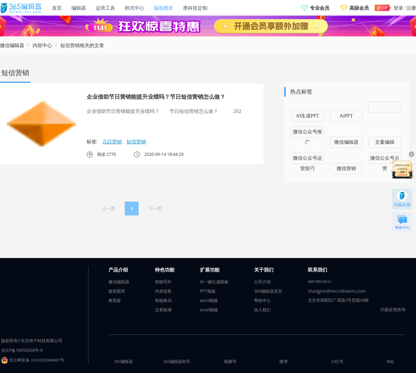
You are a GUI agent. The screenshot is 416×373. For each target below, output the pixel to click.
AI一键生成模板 (214, 282)
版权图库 (163, 8)
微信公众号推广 (307, 133)
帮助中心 (262, 300)
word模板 (209, 300)
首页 (57, 8)
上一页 (108, 208)
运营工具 (105, 8)
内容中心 (42, 45)
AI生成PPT (307, 115)
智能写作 (163, 282)
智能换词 (163, 300)
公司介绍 (262, 282)
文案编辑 (385, 142)
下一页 (155, 208)
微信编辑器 (12, 45)
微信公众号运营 (384, 160)
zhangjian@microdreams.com (336, 291)
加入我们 (262, 310)
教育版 (115, 300)
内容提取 (163, 291)
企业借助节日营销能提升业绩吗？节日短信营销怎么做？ (156, 96)
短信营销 (136, 141)
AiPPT (346, 115)
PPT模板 (208, 291)
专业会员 (319, 8)
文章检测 (163, 310)
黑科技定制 (195, 8)
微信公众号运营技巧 (307, 160)
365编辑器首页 (268, 291)
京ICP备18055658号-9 (22, 350)
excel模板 (209, 310)
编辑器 (78, 8)
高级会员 (359, 8)
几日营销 (112, 141)
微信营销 (346, 168)
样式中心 (134, 8)
